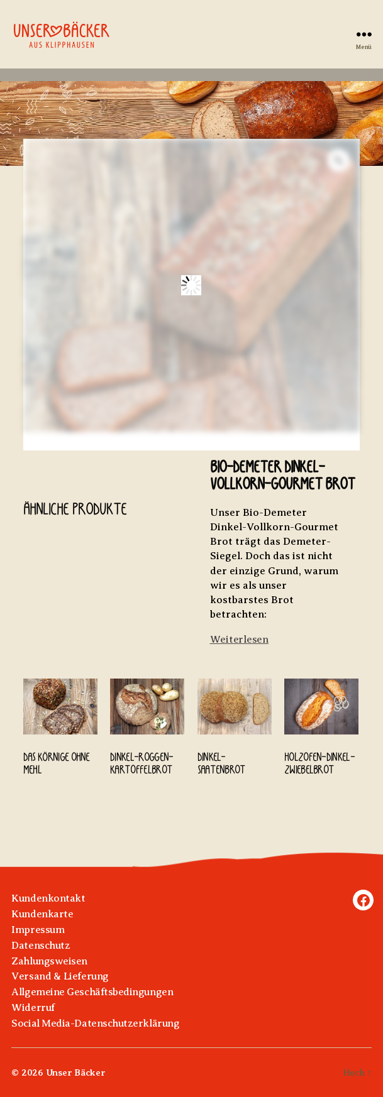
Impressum (37, 930)
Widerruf (32, 1007)
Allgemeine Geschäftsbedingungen (92, 992)
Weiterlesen (239, 639)
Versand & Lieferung (59, 976)
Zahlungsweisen (49, 961)
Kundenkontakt (48, 898)
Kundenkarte (42, 914)
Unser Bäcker (76, 1072)
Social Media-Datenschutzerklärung (95, 1023)
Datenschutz (40, 945)
